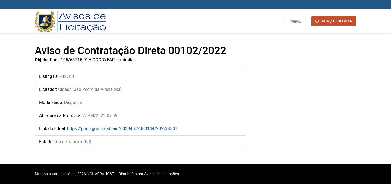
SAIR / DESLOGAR (334, 21)
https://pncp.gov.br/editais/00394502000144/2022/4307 (122, 128)
